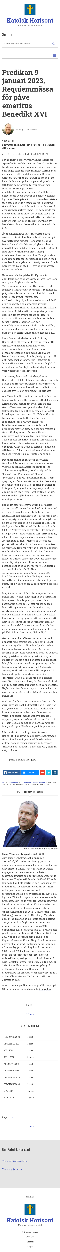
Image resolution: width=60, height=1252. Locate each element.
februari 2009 (12, 1084)
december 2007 (12, 1043)
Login (30, 1247)
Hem (3, 782)
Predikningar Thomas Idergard (33, 782)
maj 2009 (9, 1091)
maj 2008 (9, 1050)
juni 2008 (9, 1057)
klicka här (45, 989)
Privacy (30, 1237)
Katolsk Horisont (30, 20)
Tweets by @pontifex (13, 1169)
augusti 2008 (11, 1064)
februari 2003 (12, 1037)
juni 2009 (9, 1097)
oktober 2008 (11, 1070)
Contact (30, 1242)
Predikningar (13, 782)
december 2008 (12, 1077)
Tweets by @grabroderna (15, 1161)
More (29, 1014)
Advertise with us (30, 1232)
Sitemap (30, 1197)
